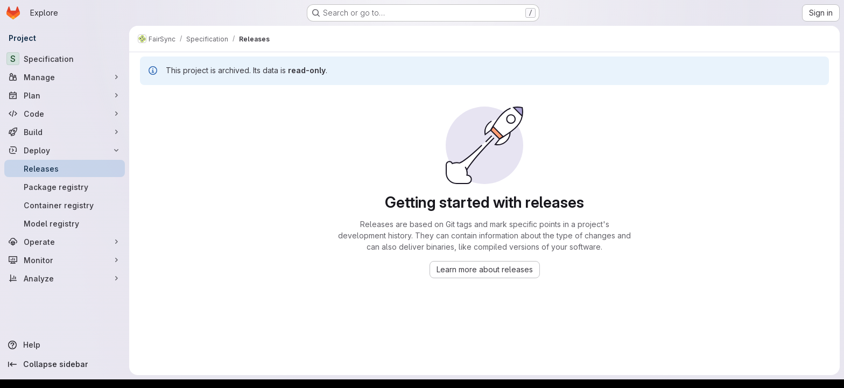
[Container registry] (64, 205)
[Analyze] (64, 278)
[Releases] (64, 168)
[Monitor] (64, 260)
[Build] (64, 131)
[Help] (64, 345)
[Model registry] (64, 223)
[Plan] (64, 95)
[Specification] (64, 58)
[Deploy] (64, 150)
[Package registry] (64, 186)
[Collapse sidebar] (64, 364)
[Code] (64, 113)
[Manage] (64, 77)
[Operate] (64, 241)
